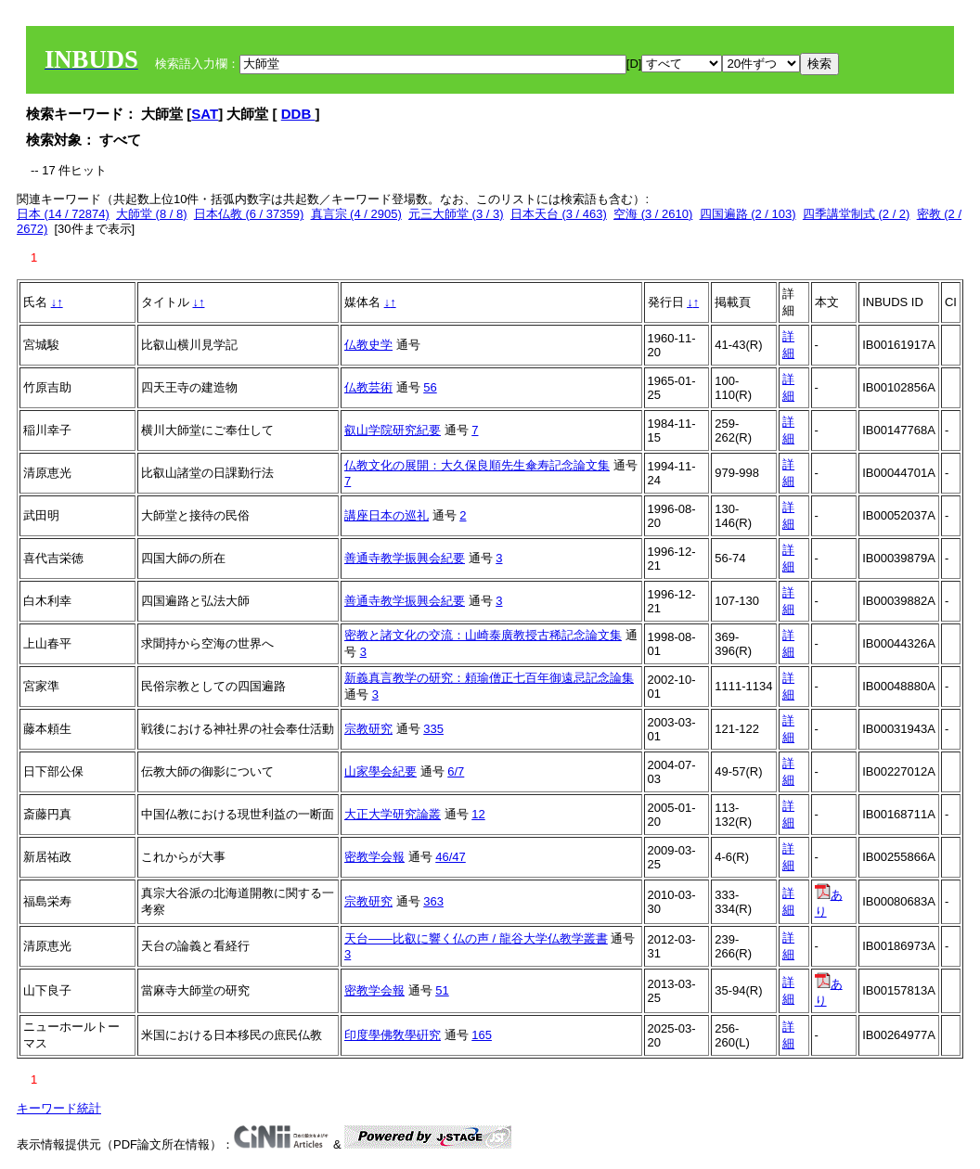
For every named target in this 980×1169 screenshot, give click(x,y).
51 (441, 990)
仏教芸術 (368, 387)
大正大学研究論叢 (392, 814)
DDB (298, 114)
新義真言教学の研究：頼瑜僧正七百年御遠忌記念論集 (489, 678)
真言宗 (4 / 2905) (356, 214)
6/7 (455, 771)
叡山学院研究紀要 (392, 430)
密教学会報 (374, 857)
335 (433, 729)
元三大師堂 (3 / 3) (456, 214)
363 (433, 901)
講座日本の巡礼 (386, 515)
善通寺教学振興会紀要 (404, 558)
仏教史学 (368, 345)
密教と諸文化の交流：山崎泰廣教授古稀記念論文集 (483, 635)
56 (429, 387)
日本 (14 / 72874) (63, 214)
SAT (204, 114)
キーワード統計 (59, 1108)
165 (481, 1035)
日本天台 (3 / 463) (558, 214)
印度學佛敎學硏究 (392, 1035)
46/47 (450, 857)
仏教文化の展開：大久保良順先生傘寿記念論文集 (477, 465)
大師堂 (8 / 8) (151, 214)
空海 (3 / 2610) (652, 214)
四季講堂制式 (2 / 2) (856, 214)
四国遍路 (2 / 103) (748, 214)
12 (477, 814)
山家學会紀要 (380, 771)
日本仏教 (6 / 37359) (249, 214)
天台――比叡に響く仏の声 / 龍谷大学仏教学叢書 (476, 938)
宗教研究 (368, 729)
